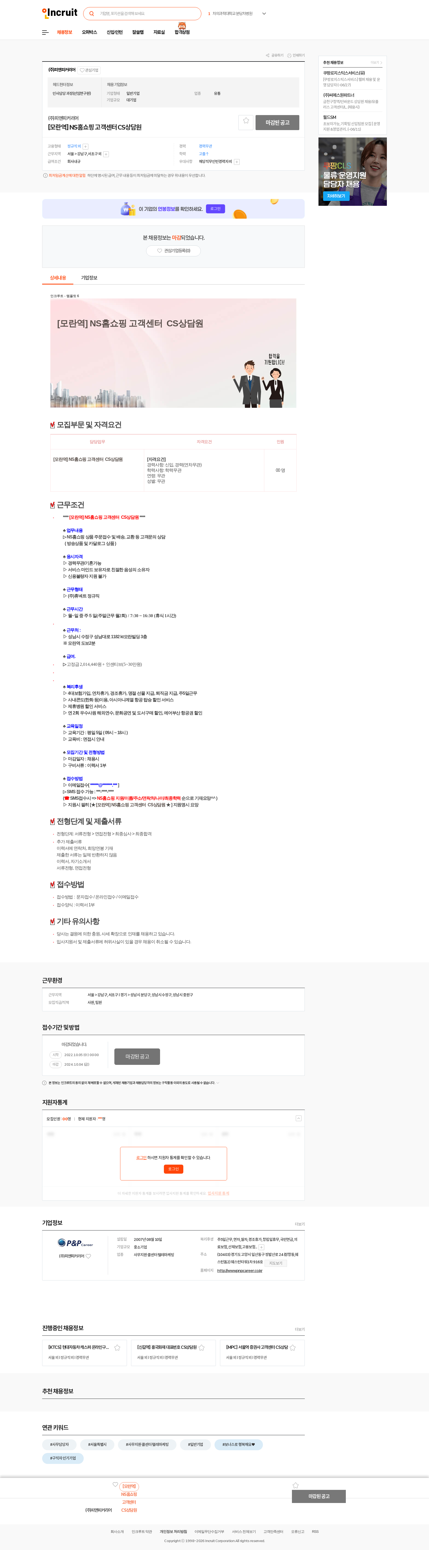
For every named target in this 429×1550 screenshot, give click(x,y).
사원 (91, 1002)
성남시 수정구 (162, 994)
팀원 (98, 1002)
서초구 (113, 994)
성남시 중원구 (183, 994)
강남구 (102, 994)
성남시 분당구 (140, 994)
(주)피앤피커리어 (61, 70)
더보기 (300, 1224)
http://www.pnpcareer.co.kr (239, 1270)
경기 (123, 994)
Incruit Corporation (219, 1541)
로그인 (141, 1158)
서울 (91, 994)
